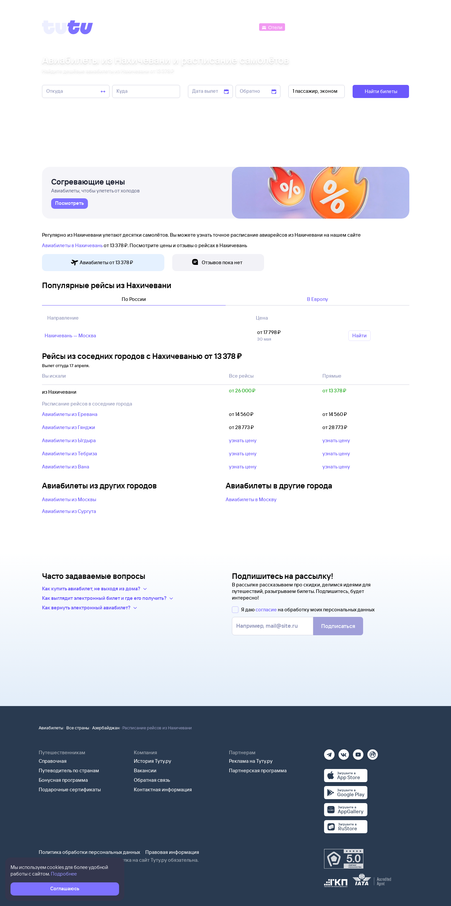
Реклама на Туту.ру (251, 761)
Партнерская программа (258, 770)
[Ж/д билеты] (209, 27)
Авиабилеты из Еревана (69, 414)
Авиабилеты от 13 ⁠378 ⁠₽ (102, 262)
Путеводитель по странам (69, 770)
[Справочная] (395, 27)
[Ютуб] (358, 752)
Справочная (53, 761)
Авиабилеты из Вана (65, 466)
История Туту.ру (152, 761)
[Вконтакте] (343, 752)
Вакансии (145, 770)
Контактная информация (163, 789)
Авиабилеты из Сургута (69, 511)
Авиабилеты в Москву (251, 499)
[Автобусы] (243, 27)
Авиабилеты (51, 727)
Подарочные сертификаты (70, 789)
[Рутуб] (372, 752)
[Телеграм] (329, 752)
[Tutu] (67, 27)
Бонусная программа (63, 780)
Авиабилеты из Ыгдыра (69, 440)
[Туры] (330, 27)
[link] (69, 203)
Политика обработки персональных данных (89, 852)
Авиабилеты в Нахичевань (72, 245)
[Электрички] (302, 27)
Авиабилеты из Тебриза (69, 453)
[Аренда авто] (360, 27)
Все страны (77, 727)
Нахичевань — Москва (70, 335)
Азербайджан (105, 727)
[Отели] (271, 27)
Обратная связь (152, 780)
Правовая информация (172, 852)
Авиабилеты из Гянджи (68, 427)
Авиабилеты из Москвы (69, 499)
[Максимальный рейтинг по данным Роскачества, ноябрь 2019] (343, 859)
